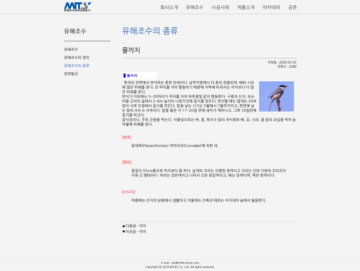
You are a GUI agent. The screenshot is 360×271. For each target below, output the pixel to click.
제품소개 (246, 7)
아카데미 (271, 7)
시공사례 (220, 7)
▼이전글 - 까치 (134, 231)
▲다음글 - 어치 (134, 226)
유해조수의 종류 (76, 65)
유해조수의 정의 (76, 57)
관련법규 (71, 74)
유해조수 (195, 7)
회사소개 (169, 7)
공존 (292, 7)
